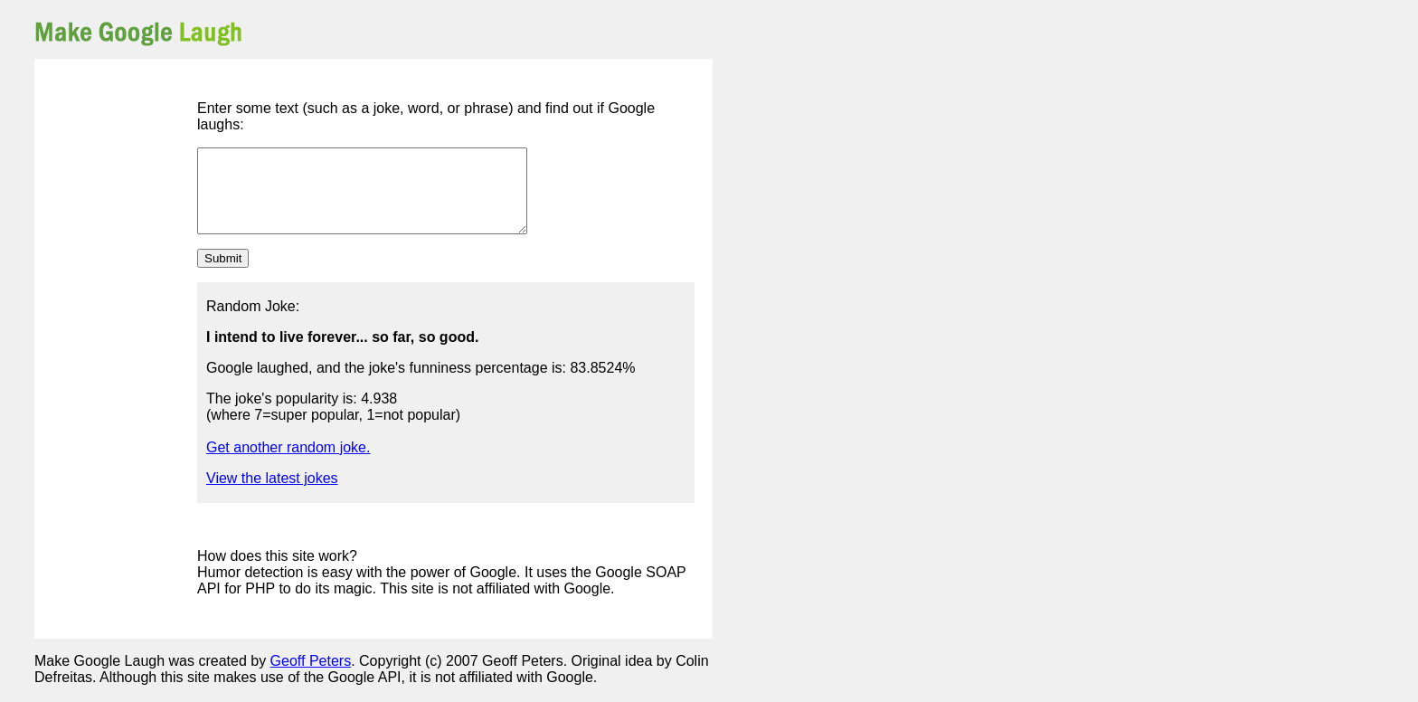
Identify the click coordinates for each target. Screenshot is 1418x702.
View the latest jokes (272, 494)
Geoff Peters (311, 677)
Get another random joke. (288, 463)
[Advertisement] (501, 32)
